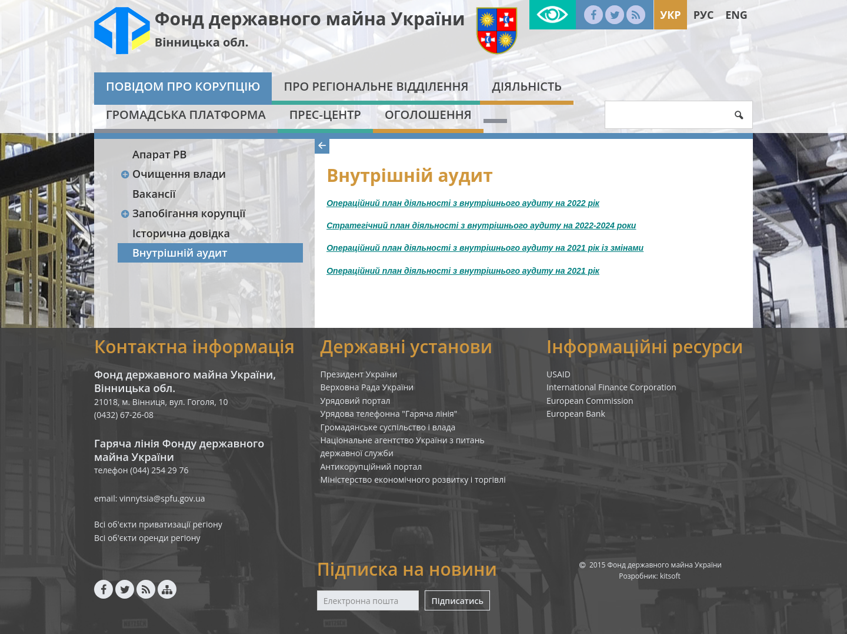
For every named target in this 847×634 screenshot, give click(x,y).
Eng (736, 15)
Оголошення (428, 114)
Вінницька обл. (202, 42)
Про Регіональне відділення (376, 86)
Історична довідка (181, 233)
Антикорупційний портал (371, 466)
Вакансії (154, 194)
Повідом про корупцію (183, 86)
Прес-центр (325, 114)
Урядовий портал (356, 400)
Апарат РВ (159, 154)
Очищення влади (173, 174)
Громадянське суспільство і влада (388, 427)
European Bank (575, 413)
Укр (670, 15)
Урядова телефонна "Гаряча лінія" (389, 413)
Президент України (359, 374)
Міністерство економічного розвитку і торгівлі (413, 479)
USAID (558, 374)
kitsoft (670, 576)
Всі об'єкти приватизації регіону (158, 524)
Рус (703, 15)
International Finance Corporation (611, 387)
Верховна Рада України (367, 387)
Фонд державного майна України (310, 18)
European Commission (589, 400)
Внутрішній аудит (180, 252)
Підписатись (457, 600)
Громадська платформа (186, 114)
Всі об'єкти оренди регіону (147, 537)
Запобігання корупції (182, 213)
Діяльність (527, 86)
